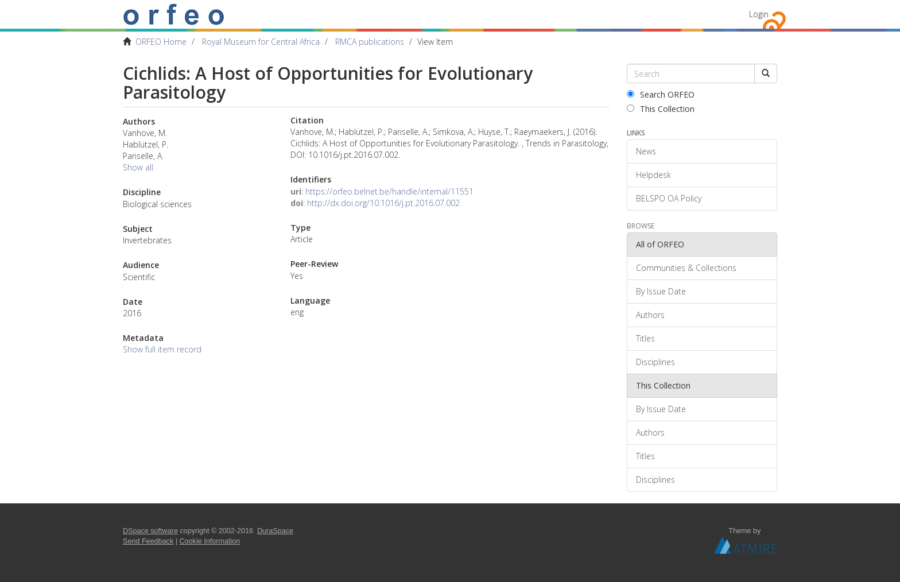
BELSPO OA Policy (668, 198)
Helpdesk (653, 174)
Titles (645, 338)
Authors (650, 314)
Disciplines (655, 361)
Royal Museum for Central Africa (261, 41)
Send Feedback (148, 541)
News (646, 151)
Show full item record (162, 349)
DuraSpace (275, 531)
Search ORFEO (661, 94)
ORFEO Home (161, 41)
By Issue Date (661, 291)
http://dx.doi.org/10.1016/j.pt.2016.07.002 (383, 202)
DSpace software (150, 531)
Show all (138, 167)
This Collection (661, 108)
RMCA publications (369, 41)
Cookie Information (210, 541)
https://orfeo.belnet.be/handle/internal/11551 (389, 191)
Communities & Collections (686, 267)
